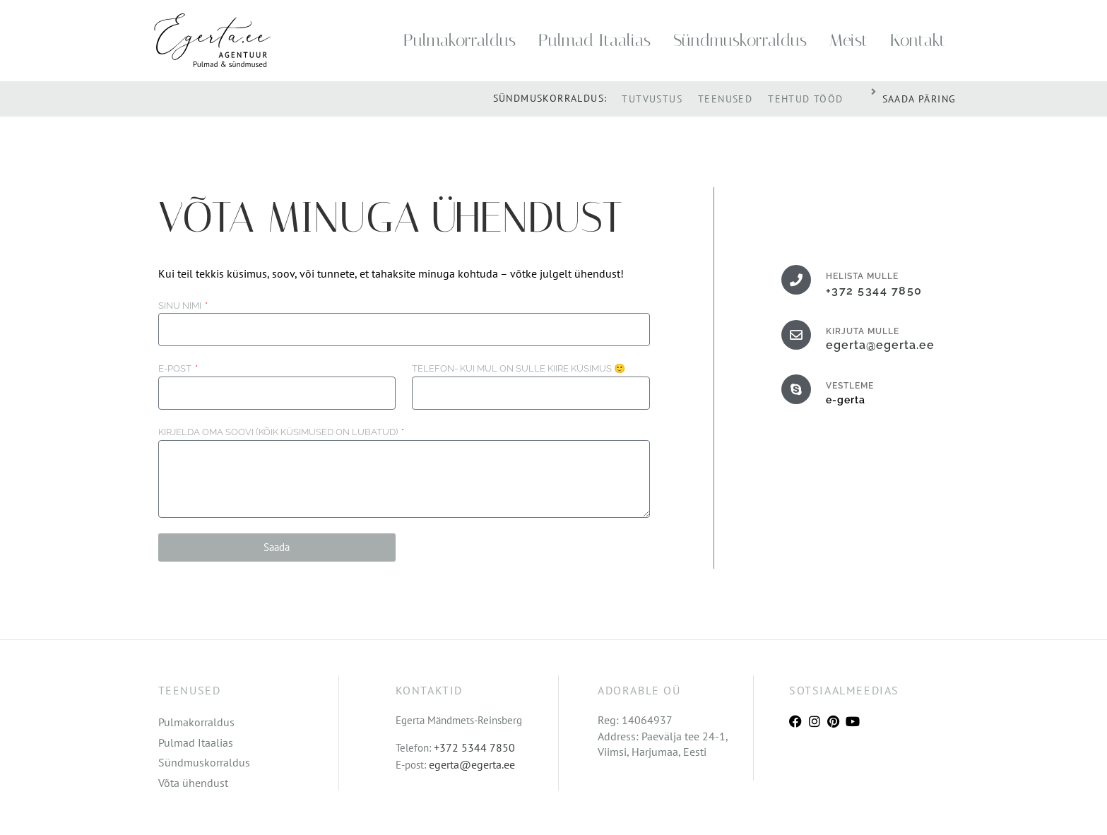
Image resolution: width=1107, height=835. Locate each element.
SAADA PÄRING (919, 99)
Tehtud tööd (805, 99)
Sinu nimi (180, 305)
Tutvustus (652, 99)
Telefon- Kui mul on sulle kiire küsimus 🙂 (518, 368)
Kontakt (917, 40)
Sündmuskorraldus (740, 40)
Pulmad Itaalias (594, 40)
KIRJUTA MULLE (862, 331)
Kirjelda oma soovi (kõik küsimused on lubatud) (279, 432)
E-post (176, 368)
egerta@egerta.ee (880, 345)
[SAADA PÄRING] (874, 92)
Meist (848, 40)
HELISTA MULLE (862, 276)
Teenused (725, 99)
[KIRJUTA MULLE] (796, 335)
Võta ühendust (193, 783)
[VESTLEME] (796, 389)
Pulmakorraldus (459, 40)
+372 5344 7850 (874, 290)
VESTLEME (850, 386)
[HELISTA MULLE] (796, 280)
